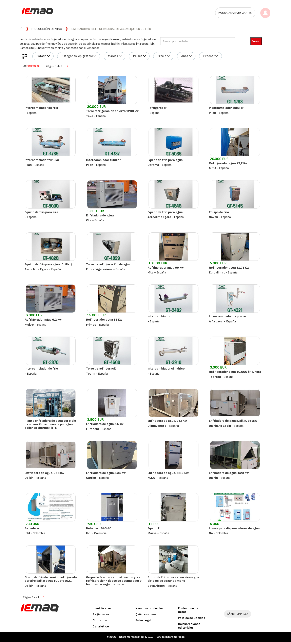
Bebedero (32, 528)
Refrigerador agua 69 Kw (166, 268)
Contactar (100, 620)
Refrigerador (157, 108)
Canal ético (101, 626)
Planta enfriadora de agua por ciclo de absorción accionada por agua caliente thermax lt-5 (50, 424)
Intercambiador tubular (226, 108)
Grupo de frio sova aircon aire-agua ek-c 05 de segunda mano (173, 579)
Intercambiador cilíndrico (166, 369)
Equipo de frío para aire (41, 212)
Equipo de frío (219, 212)
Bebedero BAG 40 (98, 528)
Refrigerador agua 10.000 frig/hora (235, 372)
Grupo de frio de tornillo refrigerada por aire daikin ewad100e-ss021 (51, 579)
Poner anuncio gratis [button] (235, 12)
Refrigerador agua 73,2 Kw (228, 163)
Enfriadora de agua (100, 215)
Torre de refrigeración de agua (108, 264)
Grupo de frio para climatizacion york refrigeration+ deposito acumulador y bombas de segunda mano (113, 580)
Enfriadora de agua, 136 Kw (106, 473)
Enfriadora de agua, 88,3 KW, (168, 473)
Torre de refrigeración (102, 369)
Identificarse (102, 608)
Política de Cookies (191, 618)
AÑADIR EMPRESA (237, 614)
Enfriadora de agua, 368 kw (44, 473)
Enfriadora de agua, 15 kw (104, 424)
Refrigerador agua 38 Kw (104, 320)
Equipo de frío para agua (165, 160)
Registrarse (101, 614)
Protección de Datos (188, 610)
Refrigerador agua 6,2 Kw (43, 320)
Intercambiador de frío (41, 108)
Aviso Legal (143, 620)
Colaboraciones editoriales (189, 626)
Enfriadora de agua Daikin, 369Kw (233, 421)
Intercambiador (159, 316)
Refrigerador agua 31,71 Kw (229, 268)
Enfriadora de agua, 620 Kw (229, 473)
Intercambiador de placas (228, 316)
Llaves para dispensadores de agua (234, 528)
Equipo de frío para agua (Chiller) (48, 264)
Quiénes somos (145, 614)
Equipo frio (155, 528)
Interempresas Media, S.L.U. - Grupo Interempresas (151, 637)
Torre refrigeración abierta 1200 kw (112, 111)
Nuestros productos (149, 608)
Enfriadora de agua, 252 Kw (167, 421)
